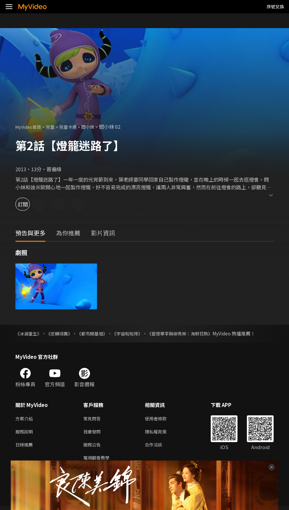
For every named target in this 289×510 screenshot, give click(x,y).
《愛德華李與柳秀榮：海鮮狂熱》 (191, 333)
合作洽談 (159, 446)
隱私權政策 (161, 432)
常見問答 (93, 418)
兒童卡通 (75, 126)
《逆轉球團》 (62, 333)
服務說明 (25, 432)
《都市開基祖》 (97, 333)
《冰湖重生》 (29, 333)
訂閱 (29, 204)
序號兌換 (275, 6)
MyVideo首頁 (30, 126)
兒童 (56, 126)
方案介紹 (25, 418)
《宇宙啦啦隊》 (134, 333)
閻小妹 (97, 126)
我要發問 (93, 432)
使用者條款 (161, 418)
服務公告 (93, 446)
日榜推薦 (25, 446)
